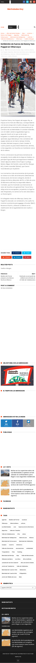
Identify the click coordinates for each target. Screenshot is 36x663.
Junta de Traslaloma (8, 566)
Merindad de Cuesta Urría (9, 573)
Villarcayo (19, 39)
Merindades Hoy (15, 9)
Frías (13, 552)
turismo (11, 545)
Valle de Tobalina (15, 530)
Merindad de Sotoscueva (21, 52)
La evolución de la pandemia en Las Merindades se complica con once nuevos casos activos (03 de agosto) (23, 493)
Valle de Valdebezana (7, 39)
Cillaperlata (22, 573)
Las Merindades (6, 527)
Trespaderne (5, 552)
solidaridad (29, 548)
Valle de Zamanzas (7, 548)
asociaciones (20, 548)
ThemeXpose (13, 654)
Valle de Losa (23, 538)
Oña (18, 534)
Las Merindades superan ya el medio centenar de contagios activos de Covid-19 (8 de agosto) (23, 483)
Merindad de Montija (8, 555)
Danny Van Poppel (6, 35)
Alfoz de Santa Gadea (13, 33)
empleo (4, 545)
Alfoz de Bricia (27, 559)
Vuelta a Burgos (29, 39)
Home (2, 27)
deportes (16, 35)
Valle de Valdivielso (22, 566)
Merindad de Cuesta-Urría (9, 570)
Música (31, 538)
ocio (15, 527)
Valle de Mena (14, 523)
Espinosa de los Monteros (26, 527)
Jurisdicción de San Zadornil (10, 563)
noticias (30, 37)
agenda (4, 520)
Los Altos (17, 559)
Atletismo (19, 545)
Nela (20, 577)
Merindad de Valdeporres (17, 37)
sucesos (24, 520)
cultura (23, 523)
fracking (19, 552)
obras (24, 534)
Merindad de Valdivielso (26, 541)
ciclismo (29, 33)
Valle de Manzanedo (28, 555)
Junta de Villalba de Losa (9, 577)
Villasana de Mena (7, 559)
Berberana (23, 570)
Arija (23, 33)
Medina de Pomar (14, 520)
